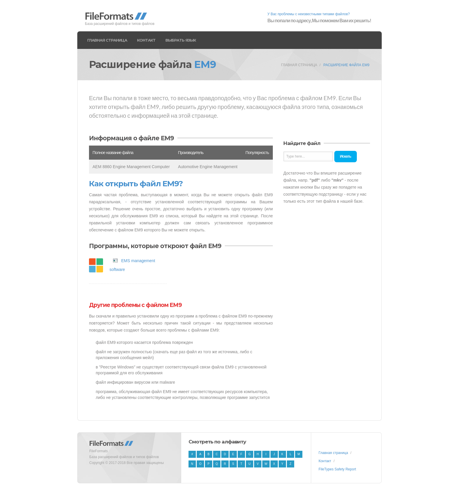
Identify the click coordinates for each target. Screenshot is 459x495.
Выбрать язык (180, 40)
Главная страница (107, 40)
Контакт (146, 40)
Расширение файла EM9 (346, 65)
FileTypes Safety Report (337, 469)
